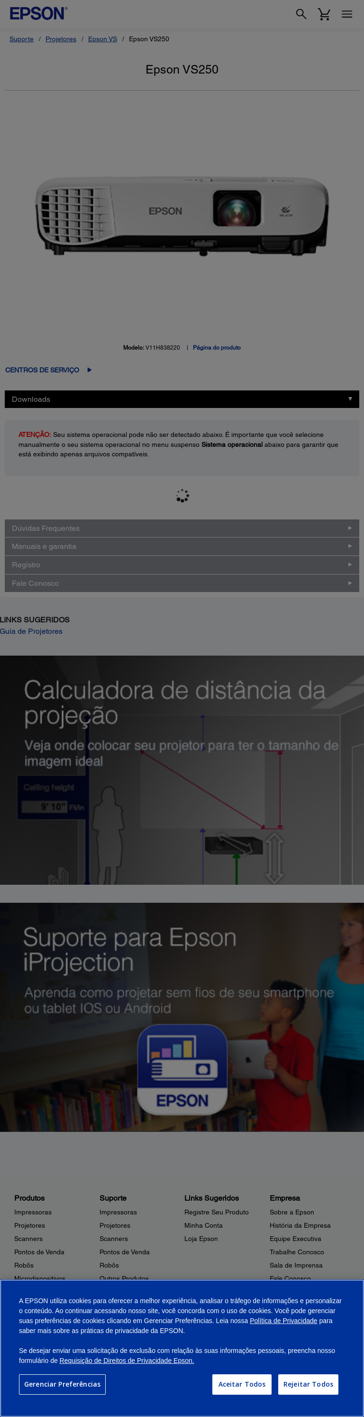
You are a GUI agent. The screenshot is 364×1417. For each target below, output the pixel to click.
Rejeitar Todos (308, 1384)
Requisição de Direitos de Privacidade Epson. (127, 1360)
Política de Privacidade (283, 1320)
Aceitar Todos (242, 1384)
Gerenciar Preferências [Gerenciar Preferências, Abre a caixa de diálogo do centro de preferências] (62, 1384)
